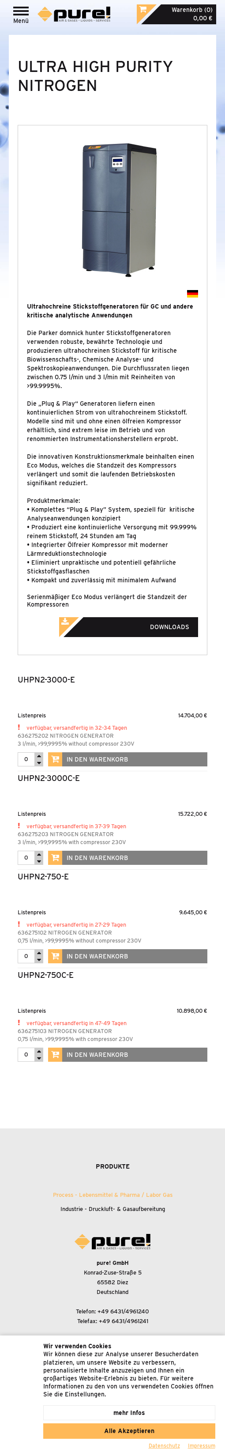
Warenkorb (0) (192, 9)
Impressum (201, 1445)
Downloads (136, 624)
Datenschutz (164, 1445)
